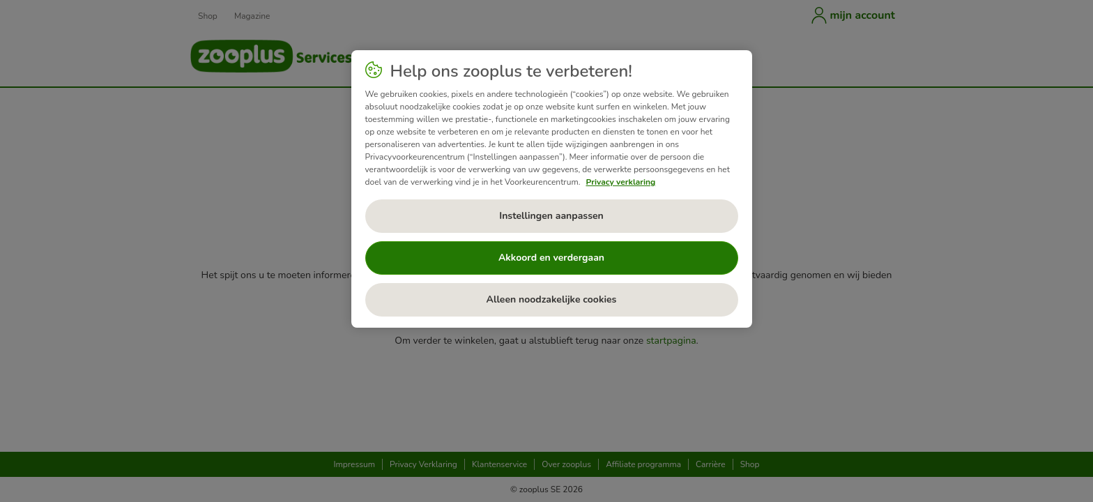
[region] (551, 189)
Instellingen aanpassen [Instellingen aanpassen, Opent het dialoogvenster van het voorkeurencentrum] (551, 215)
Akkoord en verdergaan (551, 257)
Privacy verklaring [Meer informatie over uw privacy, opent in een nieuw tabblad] (620, 182)
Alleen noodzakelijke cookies (552, 299)
